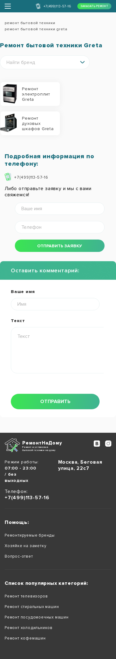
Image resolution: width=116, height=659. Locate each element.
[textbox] (44, 63)
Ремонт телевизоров (26, 596)
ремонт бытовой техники (30, 23)
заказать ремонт (94, 6)
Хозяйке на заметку (25, 545)
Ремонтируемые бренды (30, 535)
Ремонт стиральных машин (32, 606)
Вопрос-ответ (19, 556)
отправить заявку (59, 246)
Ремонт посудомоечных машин (37, 617)
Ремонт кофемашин (25, 638)
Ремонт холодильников (29, 627)
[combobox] (45, 62)
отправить (55, 401)
